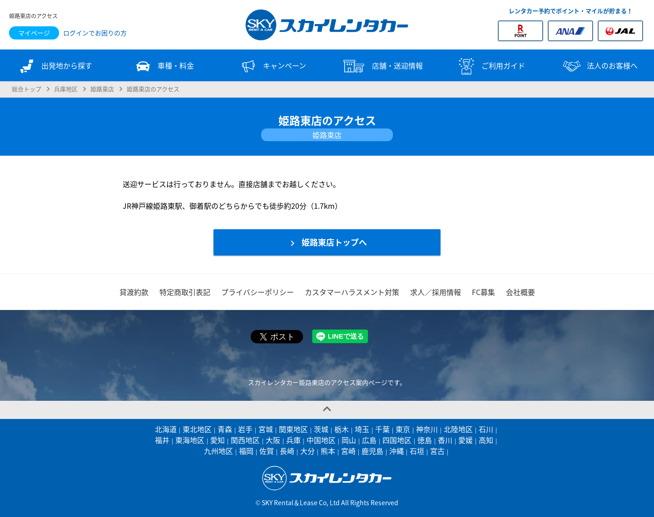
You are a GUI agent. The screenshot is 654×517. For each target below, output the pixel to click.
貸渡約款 (134, 291)
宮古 (437, 450)
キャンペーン (272, 66)
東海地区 (189, 439)
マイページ (34, 32)
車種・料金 (163, 66)
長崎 (287, 450)
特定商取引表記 (184, 291)
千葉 (382, 428)
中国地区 (321, 439)
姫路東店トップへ (327, 242)
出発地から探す (54, 66)
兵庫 (293, 439)
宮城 (265, 428)
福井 (162, 439)
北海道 (166, 428)
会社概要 (520, 291)
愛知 (217, 439)
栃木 (341, 428)
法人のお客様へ (599, 66)
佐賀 (266, 450)
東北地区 (197, 428)
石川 (486, 428)
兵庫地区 (66, 88)
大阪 (273, 439)
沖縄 (396, 450)
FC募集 (483, 291)
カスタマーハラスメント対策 (352, 291)
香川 (445, 439)
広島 (369, 439)
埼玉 (362, 428)
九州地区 (218, 450)
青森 (225, 428)
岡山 (349, 439)
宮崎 (348, 450)
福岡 (246, 450)
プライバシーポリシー (257, 291)
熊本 (328, 450)
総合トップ (26, 88)
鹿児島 (372, 450)
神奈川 (427, 428)
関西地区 (245, 439)
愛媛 (465, 439)
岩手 (245, 428)
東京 (403, 428)
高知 (486, 439)
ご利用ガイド (490, 66)
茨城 (321, 428)
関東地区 (293, 428)
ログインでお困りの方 (95, 32)
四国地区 (396, 439)
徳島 (424, 439)
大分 (307, 450)
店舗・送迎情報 (381, 66)
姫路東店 (102, 88)
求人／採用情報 (435, 291)
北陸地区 (458, 428)
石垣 (417, 450)
